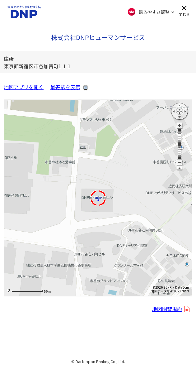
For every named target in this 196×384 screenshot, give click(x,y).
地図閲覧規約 (167, 308)
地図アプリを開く (24, 86)
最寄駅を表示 (65, 86)
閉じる (184, 14)
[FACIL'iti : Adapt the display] (151, 12)
